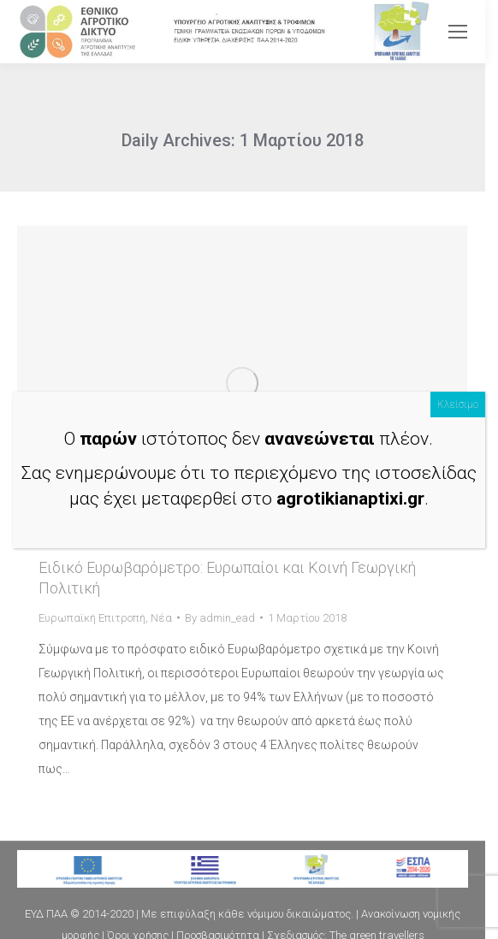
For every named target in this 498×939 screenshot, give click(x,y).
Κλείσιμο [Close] (457, 404)
